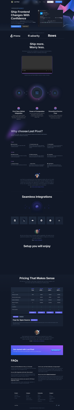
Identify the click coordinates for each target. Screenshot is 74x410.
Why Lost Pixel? (17, 396)
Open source (15, 316)
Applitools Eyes (52, 398)
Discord (39, 396)
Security (27, 396)
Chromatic (51, 396)
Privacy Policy (28, 398)
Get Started (32, 312)
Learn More (21, 8)
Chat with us (34, 320)
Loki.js (50, 399)
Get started (41, 312)
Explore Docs (25, 26)
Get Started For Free (16, 26)
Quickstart (16, 395)
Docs (40, 1)
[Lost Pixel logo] (15, 2)
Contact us (40, 401)
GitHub (39, 395)
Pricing (44, 1)
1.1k (52, 1)
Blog (36, 1)
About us (27, 395)
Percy (50, 395)
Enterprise (21, 316)
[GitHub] (56, 405)
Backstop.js (51, 401)
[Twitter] (58, 405)
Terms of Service (29, 399)
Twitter (39, 398)
